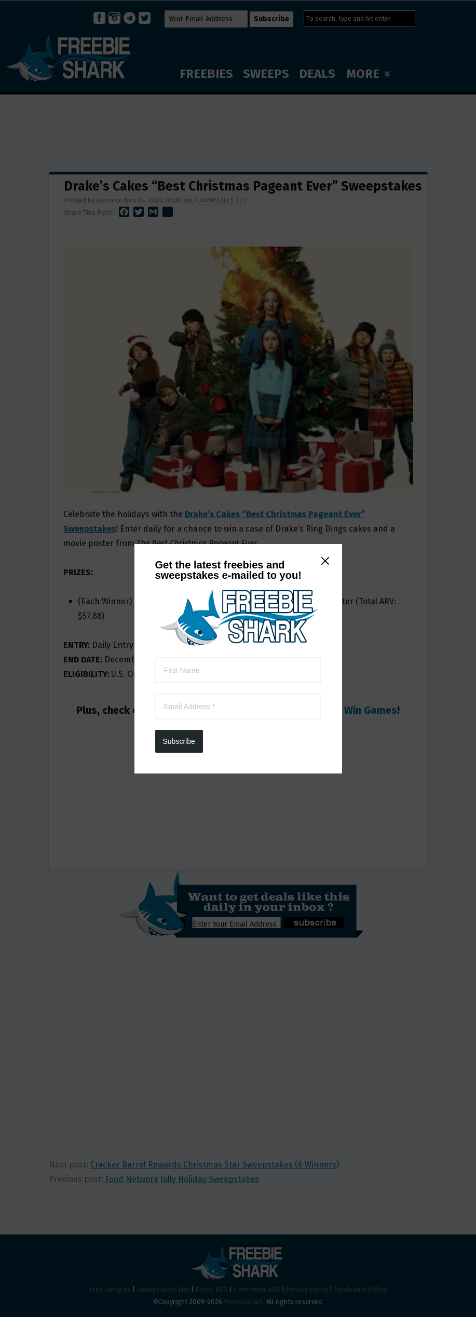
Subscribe (179, 269)
